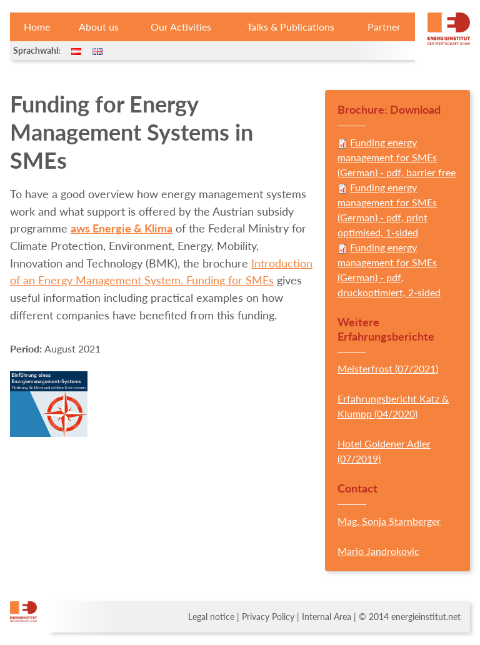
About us (99, 26)
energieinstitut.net (426, 617)
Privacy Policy (268, 617)
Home (37, 26)
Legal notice (211, 617)
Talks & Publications (290, 26)
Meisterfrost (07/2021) (388, 368)
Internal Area (326, 617)
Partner (384, 26)
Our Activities (181, 26)
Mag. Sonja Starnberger (389, 521)
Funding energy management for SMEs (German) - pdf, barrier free (397, 157)
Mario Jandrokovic (378, 551)
